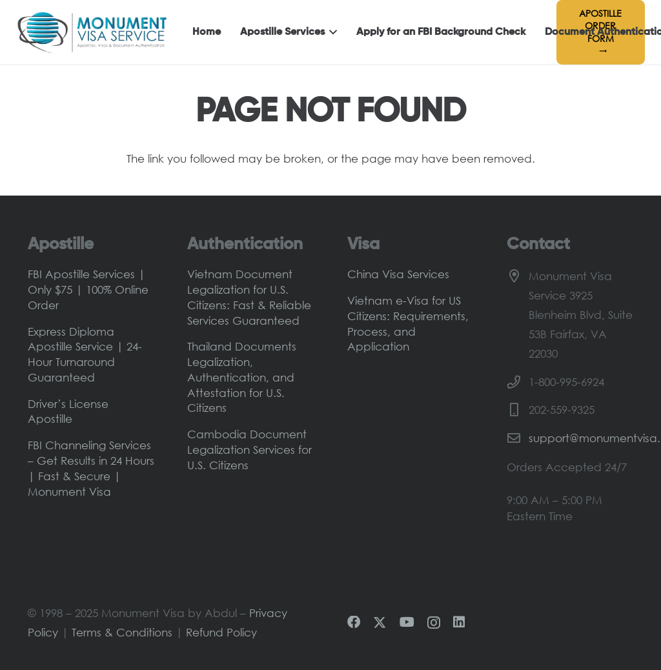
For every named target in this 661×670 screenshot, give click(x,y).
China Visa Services (398, 274)
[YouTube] (407, 622)
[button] (331, 32)
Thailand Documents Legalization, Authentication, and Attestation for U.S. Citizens (241, 377)
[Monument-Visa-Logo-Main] (92, 32)
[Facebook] (353, 622)
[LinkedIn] (459, 622)
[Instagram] (433, 623)
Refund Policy (221, 632)
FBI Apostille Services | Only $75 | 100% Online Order (88, 289)
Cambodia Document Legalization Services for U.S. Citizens (249, 449)
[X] (379, 623)
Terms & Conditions (122, 632)
